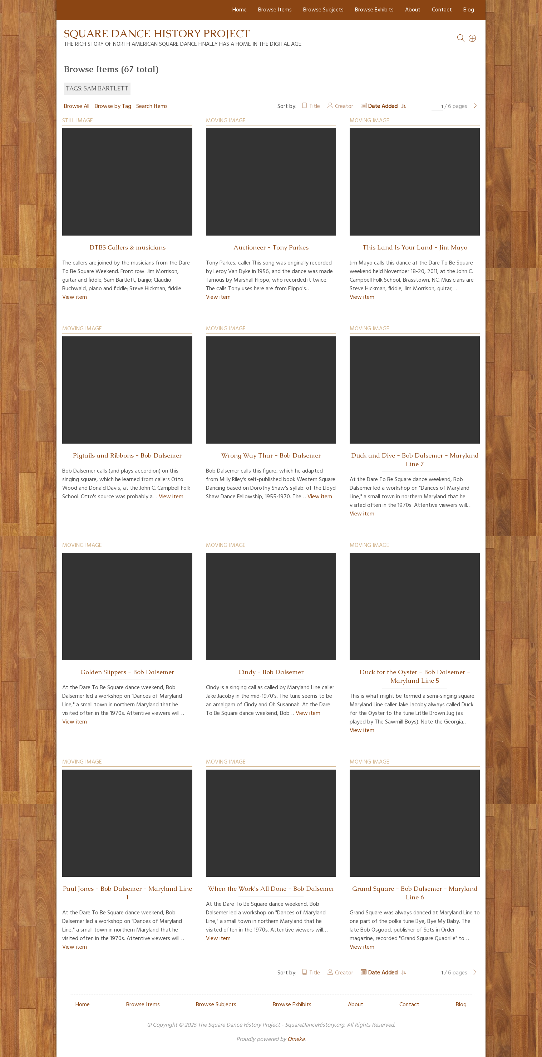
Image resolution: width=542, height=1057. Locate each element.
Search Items (152, 106)
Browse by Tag (113, 106)
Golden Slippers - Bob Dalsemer (127, 672)
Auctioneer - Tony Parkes (271, 247)
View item (74, 297)
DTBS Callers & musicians (127, 247)
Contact (442, 10)
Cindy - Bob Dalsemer (271, 672)
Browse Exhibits (374, 10)
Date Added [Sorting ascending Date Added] (383, 106)
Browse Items (275, 10)
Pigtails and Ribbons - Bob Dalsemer (127, 455)
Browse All (76, 106)
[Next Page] (475, 106)
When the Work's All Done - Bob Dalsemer (271, 889)
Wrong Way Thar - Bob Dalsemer (271, 455)
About (412, 10)
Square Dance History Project (157, 33)
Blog (468, 10)
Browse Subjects (323, 10)
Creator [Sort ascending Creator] (344, 106)
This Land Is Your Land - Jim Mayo (415, 247)
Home (239, 10)
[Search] (472, 38)
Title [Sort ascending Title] (314, 106)
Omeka (296, 1039)
